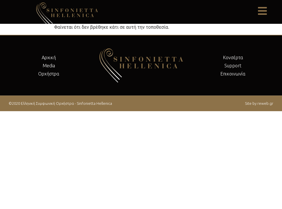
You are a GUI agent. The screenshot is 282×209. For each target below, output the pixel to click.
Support (232, 65)
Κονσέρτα (233, 57)
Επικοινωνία (233, 73)
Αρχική (49, 57)
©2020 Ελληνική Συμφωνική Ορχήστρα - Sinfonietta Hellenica (60, 103)
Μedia (49, 65)
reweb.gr (265, 103)
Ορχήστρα (48, 73)
